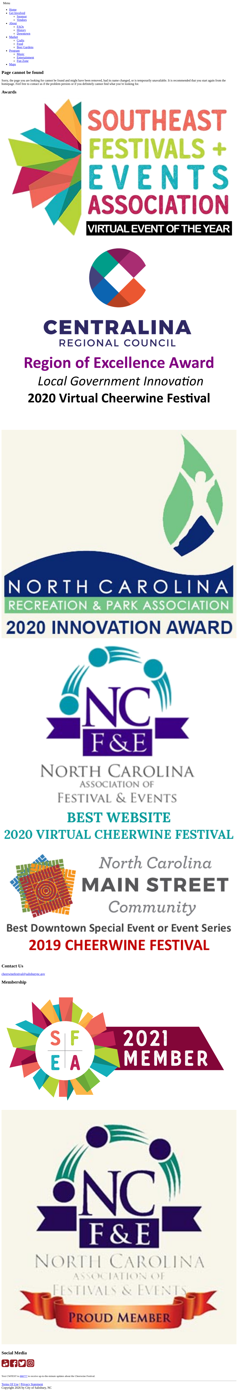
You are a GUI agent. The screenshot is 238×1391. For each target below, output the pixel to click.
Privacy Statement (32, 1384)
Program (14, 50)
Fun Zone (23, 60)
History (21, 30)
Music (20, 54)
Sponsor (22, 16)
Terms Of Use (10, 1384)
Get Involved (17, 13)
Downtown (23, 33)
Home (13, 9)
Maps (12, 64)
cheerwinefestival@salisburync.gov (23, 974)
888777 (23, 1376)
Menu (6, 3)
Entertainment (25, 57)
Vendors (22, 19)
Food (20, 43)
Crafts (20, 40)
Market (13, 37)
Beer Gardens (25, 47)
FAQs (20, 26)
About (13, 23)
